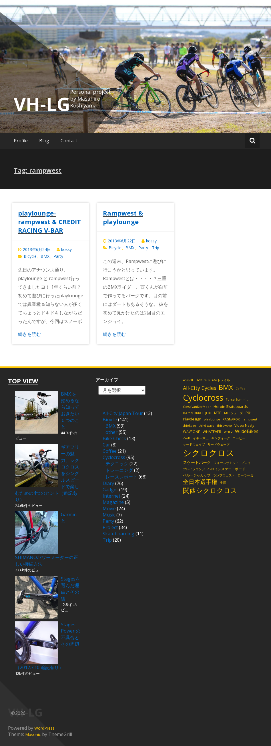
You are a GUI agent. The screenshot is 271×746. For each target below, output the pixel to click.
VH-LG (42, 103)
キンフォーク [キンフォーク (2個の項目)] (220, 438)
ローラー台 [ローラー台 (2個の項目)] (245, 475)
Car (106, 445)
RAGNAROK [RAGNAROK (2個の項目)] (231, 419)
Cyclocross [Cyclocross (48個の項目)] (203, 397)
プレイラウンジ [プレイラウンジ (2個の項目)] (194, 469)
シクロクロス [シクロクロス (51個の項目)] (208, 452)
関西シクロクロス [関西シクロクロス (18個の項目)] (210, 490)
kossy (66, 249)
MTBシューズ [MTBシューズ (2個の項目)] (233, 413)
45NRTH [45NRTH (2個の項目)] (188, 380)
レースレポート (121, 477)
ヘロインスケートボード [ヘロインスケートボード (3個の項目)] (226, 468)
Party (58, 256)
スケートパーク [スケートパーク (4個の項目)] (197, 462)
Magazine (113, 502)
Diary (108, 483)
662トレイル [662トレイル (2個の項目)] (221, 380)
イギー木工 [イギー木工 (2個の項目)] (201, 438)
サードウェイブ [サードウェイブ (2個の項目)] (194, 444)
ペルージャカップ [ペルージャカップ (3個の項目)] (196, 475)
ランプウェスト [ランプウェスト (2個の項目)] (224, 475)
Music (109, 515)
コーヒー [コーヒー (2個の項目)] (239, 438)
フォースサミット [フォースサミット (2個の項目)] (226, 463)
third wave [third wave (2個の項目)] (206, 426)
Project (110, 527)
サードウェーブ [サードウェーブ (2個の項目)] (219, 444)
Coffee (110, 451)
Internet (111, 496)
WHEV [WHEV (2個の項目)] (228, 432)
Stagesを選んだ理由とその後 (70, 589)
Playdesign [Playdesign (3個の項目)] (192, 419)
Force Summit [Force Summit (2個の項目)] (237, 400)
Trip (155, 247)
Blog (44, 140)
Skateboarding (118, 533)
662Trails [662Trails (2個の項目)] (203, 380)
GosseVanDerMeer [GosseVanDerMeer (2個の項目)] (197, 407)
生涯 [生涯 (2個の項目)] (223, 483)
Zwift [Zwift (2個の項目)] (186, 438)
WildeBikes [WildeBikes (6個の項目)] (246, 431)
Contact (69, 140)
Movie (109, 508)
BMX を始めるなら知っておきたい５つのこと (70, 410)
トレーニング (119, 470)
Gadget (110, 489)
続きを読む (29, 334)
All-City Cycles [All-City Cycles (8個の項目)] (199, 387)
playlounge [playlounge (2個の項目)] (212, 419)
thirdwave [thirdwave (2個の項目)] (224, 426)
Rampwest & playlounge (123, 217)
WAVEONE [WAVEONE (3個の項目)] (191, 431)
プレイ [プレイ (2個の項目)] (246, 463)
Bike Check (114, 438)
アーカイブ (106, 379)
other (111, 432)
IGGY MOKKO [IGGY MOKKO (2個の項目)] (193, 413)
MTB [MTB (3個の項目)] (218, 412)
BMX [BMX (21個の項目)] (226, 387)
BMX (45, 256)
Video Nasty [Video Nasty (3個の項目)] (244, 425)
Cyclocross (114, 457)
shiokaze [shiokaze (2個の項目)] (189, 426)
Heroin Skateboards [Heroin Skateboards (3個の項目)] (231, 406)
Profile (21, 140)
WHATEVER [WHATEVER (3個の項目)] (212, 431)
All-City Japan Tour (123, 413)
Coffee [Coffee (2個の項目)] (241, 389)
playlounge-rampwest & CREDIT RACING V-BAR (49, 221)
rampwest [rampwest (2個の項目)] (249, 419)
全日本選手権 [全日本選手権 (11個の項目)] (200, 482)
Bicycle (30, 256)
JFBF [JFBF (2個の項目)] (208, 413)
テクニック (116, 463)
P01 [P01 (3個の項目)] (249, 412)
